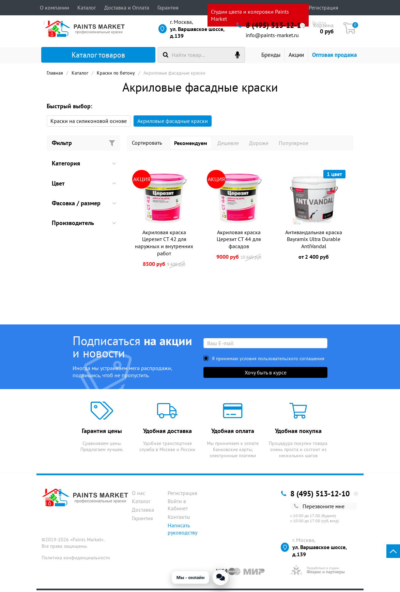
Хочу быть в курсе (266, 374)
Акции (302, 57)
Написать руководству (182, 531)
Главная (55, 74)
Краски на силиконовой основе (88, 122)
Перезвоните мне (319, 508)
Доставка (143, 511)
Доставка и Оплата (126, 7)
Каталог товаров (87, 57)
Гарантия (168, 7)
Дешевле (228, 144)
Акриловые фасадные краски (172, 122)
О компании (54, 7)
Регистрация (323, 7)
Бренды (271, 57)
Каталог (86, 7)
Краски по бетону (116, 74)
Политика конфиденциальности (76, 559)
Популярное (293, 144)
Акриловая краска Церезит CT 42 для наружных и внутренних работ (164, 244)
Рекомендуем (190, 144)
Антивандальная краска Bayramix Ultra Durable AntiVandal (313, 241)
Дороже (258, 144)
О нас (138, 494)
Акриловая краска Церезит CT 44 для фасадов (239, 241)
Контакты (179, 518)
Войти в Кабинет (178, 507)
